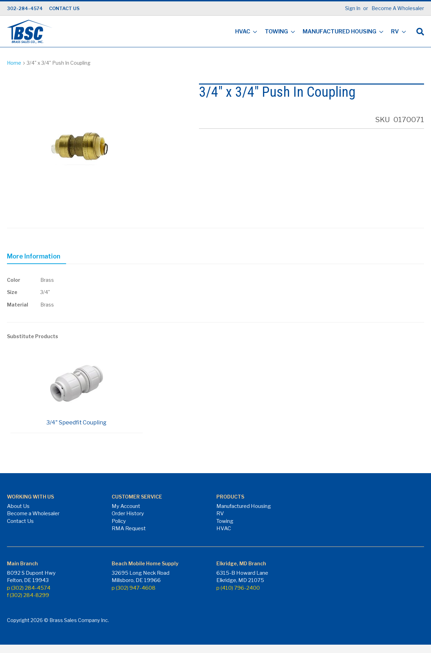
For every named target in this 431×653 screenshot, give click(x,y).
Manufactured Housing (243, 506)
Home (14, 63)
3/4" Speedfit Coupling (76, 422)
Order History (128, 513)
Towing (224, 521)
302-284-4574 (25, 8)
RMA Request (129, 528)
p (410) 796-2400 (238, 588)
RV (220, 513)
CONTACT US (64, 8)
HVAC (223, 528)
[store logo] (29, 31)
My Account (126, 506)
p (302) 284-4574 (28, 588)
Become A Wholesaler (398, 8)
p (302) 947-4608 (133, 588)
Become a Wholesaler (33, 513)
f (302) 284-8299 (28, 595)
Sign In (352, 8)
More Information (33, 256)
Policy (119, 521)
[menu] (318, 32)
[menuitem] (244, 32)
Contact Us (20, 521)
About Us (18, 506)
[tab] (36, 257)
